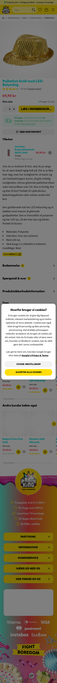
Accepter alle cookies (28, 372)
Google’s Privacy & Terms (35, 355)
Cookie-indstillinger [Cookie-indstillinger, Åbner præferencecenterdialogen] (28, 364)
